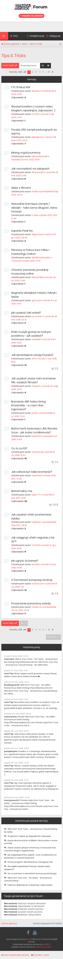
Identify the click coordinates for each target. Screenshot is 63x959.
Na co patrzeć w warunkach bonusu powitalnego (32, 873)
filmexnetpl (37, 172)
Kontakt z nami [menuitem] (40, 955)
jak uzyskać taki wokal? (26, 313)
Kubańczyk (37, 583)
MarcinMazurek (40, 156)
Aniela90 (36, 339)
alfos (34, 358)
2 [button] (32, 72)
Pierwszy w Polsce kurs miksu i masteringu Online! (30, 252)
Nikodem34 (37, 137)
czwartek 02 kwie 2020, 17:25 (25, 260)
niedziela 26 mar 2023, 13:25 (25, 159)
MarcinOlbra (38, 277)
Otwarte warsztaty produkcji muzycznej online (29, 272)
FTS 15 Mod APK (20, 87)
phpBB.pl (46, 944)
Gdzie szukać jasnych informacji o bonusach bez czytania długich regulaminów (30, 849)
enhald (35, 564)
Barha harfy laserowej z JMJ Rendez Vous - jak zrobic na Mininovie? (34, 430)
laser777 (36, 494)
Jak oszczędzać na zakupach (30, 168)
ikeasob (36, 91)
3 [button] (36, 72)
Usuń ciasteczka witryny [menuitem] (15, 955)
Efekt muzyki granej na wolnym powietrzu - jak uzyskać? (31, 334)
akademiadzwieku (41, 257)
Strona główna (9, 923)
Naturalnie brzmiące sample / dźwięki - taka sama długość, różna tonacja (34, 208)
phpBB (30, 939)
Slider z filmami (21, 188)
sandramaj (37, 452)
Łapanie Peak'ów (22, 231)
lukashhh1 (37, 436)
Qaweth (36, 386)
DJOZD (35, 114)
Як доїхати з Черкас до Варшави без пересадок (29, 836)
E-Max (35, 215)
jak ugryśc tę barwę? (24, 561)
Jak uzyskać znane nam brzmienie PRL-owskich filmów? (33, 380)
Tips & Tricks (13, 55)
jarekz (35, 413)
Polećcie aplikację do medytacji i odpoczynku (30, 885)
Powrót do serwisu (31, 15)
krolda (35, 191)
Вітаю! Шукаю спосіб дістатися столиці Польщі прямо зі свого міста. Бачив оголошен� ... (30, 675)
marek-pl (36, 607)
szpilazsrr (36, 522)
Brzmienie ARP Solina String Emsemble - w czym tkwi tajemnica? (28, 405)
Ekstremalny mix (21, 491)
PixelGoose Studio (43, 947)
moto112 (36, 545)
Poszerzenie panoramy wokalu (31, 603)
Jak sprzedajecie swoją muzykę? (32, 355)
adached (36, 475)
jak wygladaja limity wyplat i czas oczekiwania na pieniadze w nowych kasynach (30, 856)
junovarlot (37, 316)
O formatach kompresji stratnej (31, 580)
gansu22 (36, 300)
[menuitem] (14, 36)
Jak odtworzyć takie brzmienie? (31, 472)
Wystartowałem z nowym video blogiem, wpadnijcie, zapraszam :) (33, 108)
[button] (25, 72)
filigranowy (37, 234)
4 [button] (39, 72)
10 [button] (49, 72)
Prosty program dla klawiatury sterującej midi (30, 862)
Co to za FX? (19, 448)
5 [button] (43, 72)
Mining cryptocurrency (25, 153)
